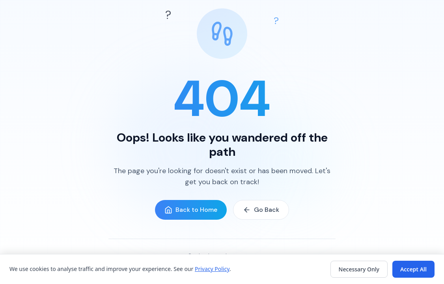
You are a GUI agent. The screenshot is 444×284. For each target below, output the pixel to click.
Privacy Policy (212, 269)
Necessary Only (359, 269)
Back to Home (190, 210)
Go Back (261, 210)
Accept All (413, 269)
